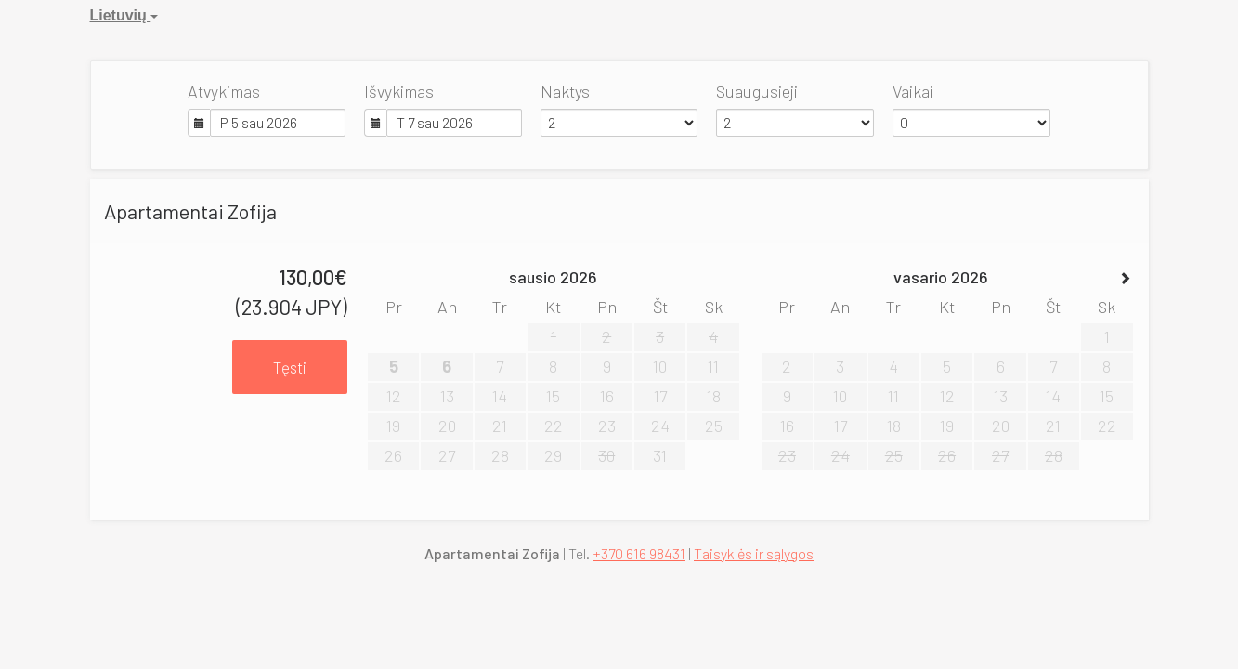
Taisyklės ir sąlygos (754, 553)
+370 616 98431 (639, 553)
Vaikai (913, 91)
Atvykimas (224, 91)
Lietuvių (124, 15)
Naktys (565, 91)
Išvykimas (399, 91)
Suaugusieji (757, 91)
